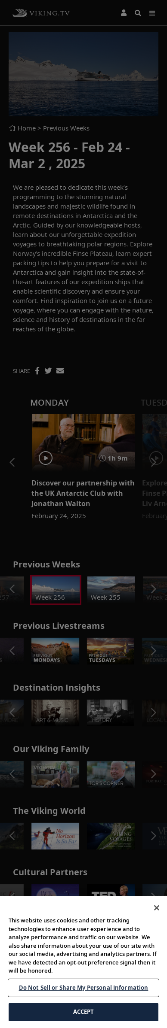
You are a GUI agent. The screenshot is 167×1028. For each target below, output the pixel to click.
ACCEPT (83, 1012)
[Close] (156, 907)
